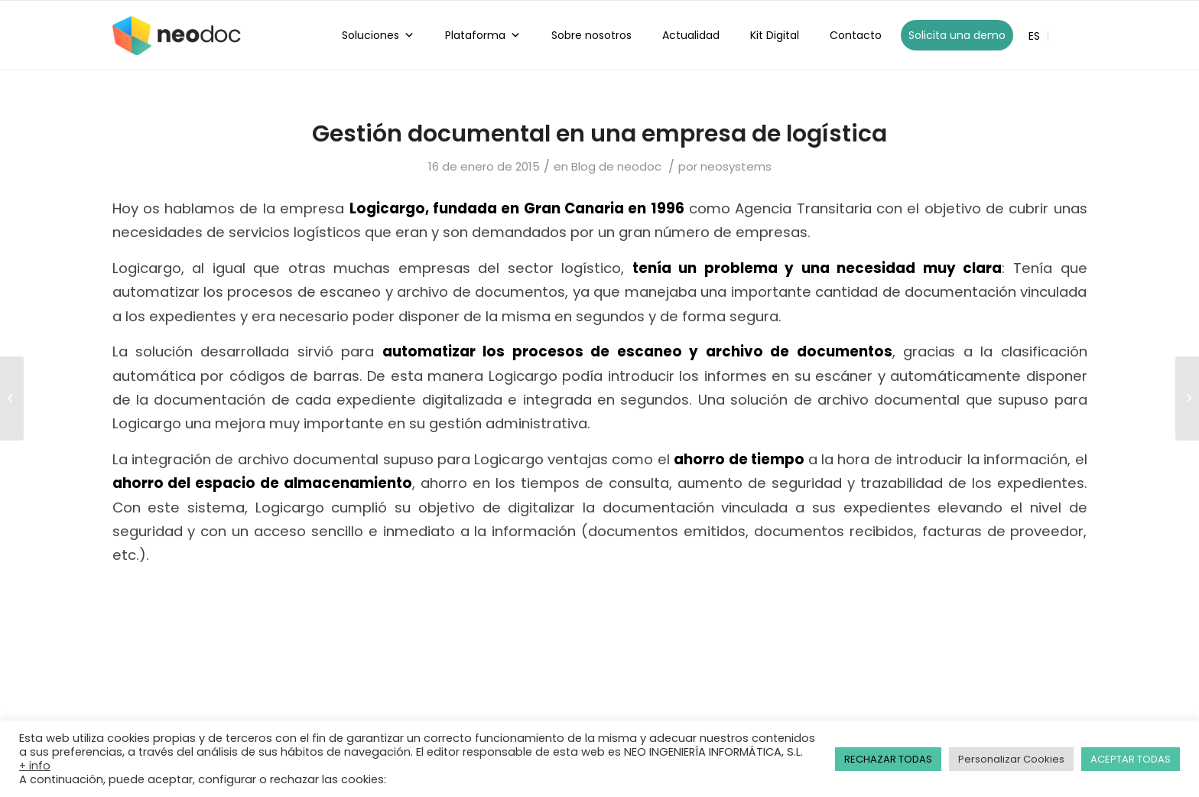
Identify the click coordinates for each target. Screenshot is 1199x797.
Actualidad (691, 35)
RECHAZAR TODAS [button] (888, 759)
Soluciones (378, 35)
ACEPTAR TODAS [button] (1130, 759)
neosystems (736, 166)
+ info (34, 766)
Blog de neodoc (616, 166)
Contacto (856, 35)
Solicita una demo (957, 35)
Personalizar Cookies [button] (1011, 759)
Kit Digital (774, 35)
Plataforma (483, 35)
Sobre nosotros (591, 35)
